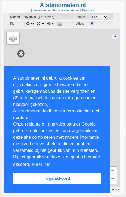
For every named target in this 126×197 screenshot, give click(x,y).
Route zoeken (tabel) (66, 10)
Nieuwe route (41, 10)
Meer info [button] (41, 164)
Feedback (88, 10)
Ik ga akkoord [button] (57, 178)
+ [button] (113, 171)
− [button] (113, 179)
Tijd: (12, 23)
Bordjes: (80, 17)
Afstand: (15, 17)
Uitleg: (79, 23)
